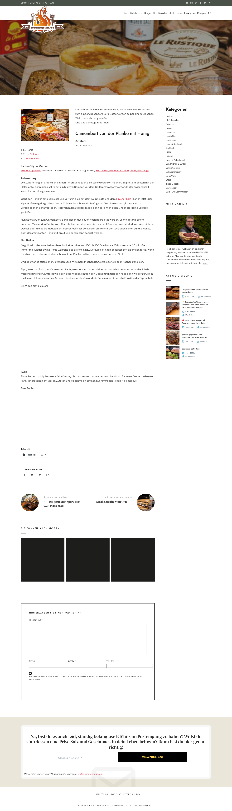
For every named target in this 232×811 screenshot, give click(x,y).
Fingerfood (190, 13)
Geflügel (170, 148)
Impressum (102, 794)
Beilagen (170, 124)
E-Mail (72, 661)
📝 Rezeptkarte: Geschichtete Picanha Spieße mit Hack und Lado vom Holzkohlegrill (195, 305)
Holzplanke (102, 170)
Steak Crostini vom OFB (121, 502)
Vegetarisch (171, 187)
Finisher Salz (33, 158)
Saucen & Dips (173, 168)
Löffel (133, 170)
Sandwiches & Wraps (176, 163)
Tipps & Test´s (172, 183)
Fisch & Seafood (174, 144)
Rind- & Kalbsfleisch (175, 160)
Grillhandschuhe (119, 170)
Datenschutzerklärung (90, 774)
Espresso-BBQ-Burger (191, 349)
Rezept (169, 156)
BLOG (24, 2)
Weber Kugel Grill (31, 170)
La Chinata (32, 154)
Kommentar (36, 620)
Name (33, 661)
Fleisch (179, 13)
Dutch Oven (136, 13)
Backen (169, 116)
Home (126, 13)
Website (110, 661)
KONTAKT (49, 2)
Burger (147, 13)
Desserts (170, 132)
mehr (205, 263)
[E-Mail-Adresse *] (68, 758)
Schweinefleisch (173, 172)
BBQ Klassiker (160, 13)
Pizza (168, 152)
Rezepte (201, 13)
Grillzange (143, 170)
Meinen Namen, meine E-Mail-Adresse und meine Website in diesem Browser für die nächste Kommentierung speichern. (86, 678)
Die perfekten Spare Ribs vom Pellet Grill (54, 502)
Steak (171, 13)
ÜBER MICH (36, 2)
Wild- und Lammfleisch (177, 191)
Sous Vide (171, 175)
